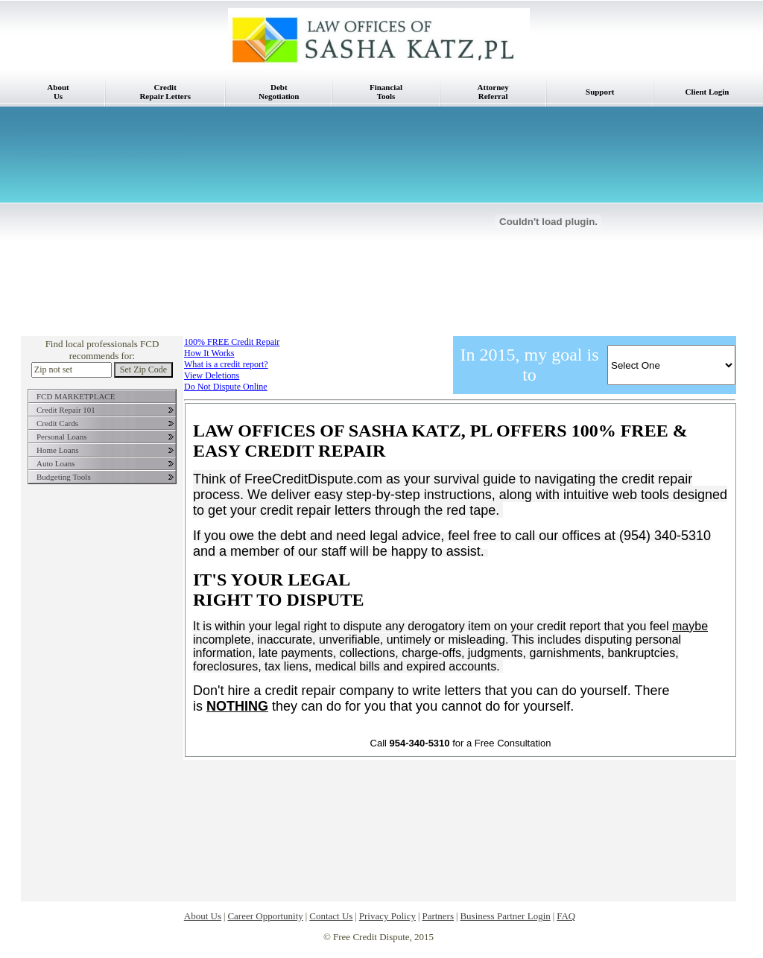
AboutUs (58, 92)
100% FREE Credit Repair (231, 342)
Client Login (707, 91)
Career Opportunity (265, 915)
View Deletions (211, 375)
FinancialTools (386, 92)
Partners (438, 915)
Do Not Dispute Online (225, 386)
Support (600, 91)
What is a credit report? (226, 364)
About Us (202, 915)
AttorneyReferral (493, 92)
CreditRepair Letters (165, 92)
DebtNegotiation (279, 92)
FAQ (566, 915)
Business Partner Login (505, 915)
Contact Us (330, 915)
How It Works (209, 353)
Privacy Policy (387, 915)
